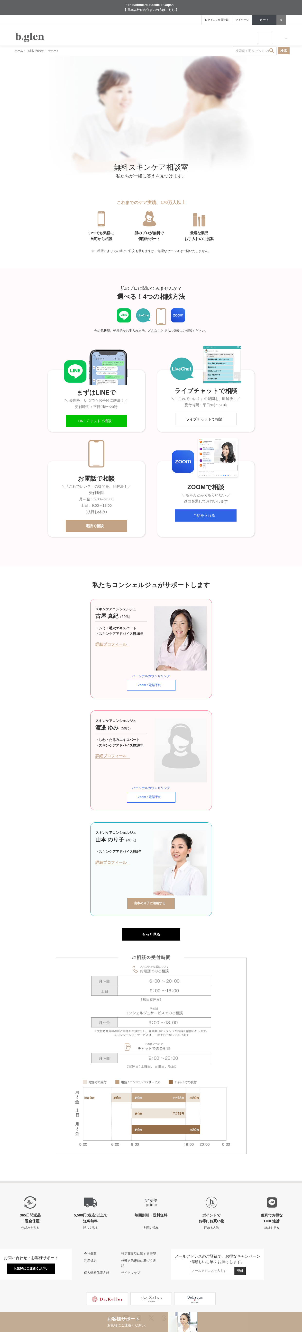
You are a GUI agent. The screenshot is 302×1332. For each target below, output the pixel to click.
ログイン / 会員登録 (217, 19)
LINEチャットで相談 (96, 421)
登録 (240, 1256)
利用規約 (90, 1246)
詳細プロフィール (112, 644)
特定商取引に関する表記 (138, 1239)
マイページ (242, 19)
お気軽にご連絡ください (31, 1253)
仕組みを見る (30, 1212)
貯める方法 (211, 1212)
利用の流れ (151, 1212)
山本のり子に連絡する (151, 888)
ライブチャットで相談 (206, 419)
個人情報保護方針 (96, 1258)
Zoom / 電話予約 (151, 680)
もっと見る (151, 919)
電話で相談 (96, 526)
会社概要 (90, 1239)
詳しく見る (90, 1212)
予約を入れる (205, 515)
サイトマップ (130, 1258)
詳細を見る (272, 1212)
